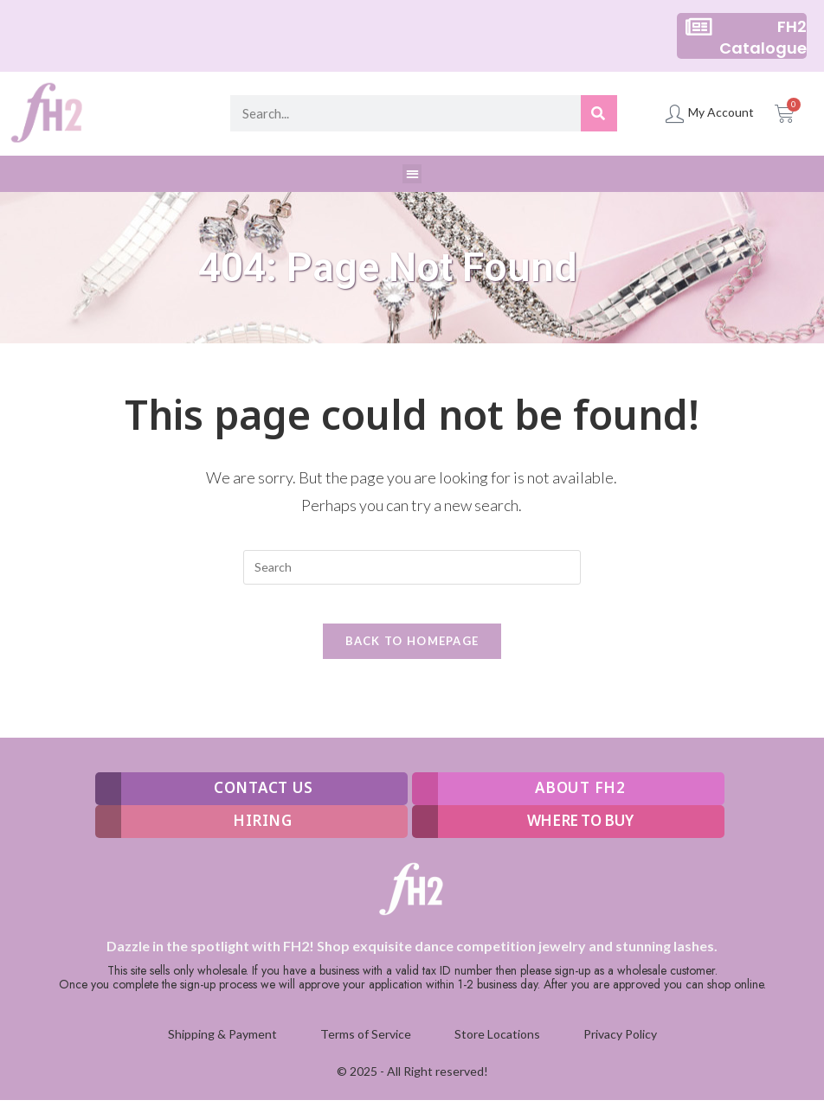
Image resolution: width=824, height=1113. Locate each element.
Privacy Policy (620, 1047)
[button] (412, 174)
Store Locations (497, 1047)
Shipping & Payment (222, 1047)
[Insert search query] (412, 567)
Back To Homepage (412, 655)
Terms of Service (365, 1047)
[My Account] (675, 114)
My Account (721, 112)
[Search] (599, 113)
